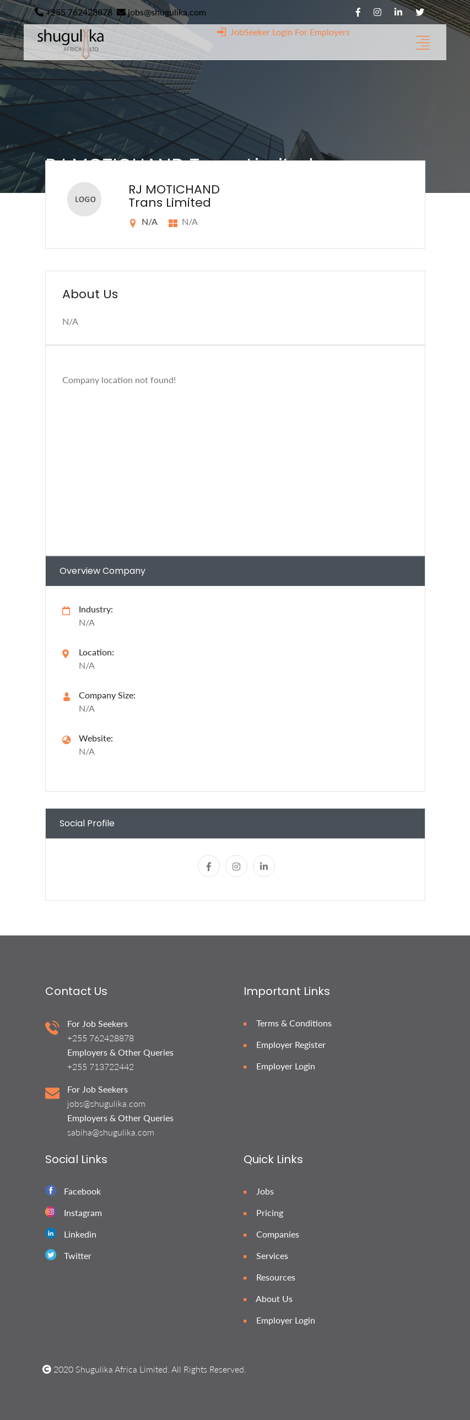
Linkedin (80, 1234)
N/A (87, 751)
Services (266, 1255)
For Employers (322, 31)
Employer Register (285, 1044)
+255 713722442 (100, 1066)
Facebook (82, 1191)
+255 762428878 (73, 12)
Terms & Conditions (288, 1023)
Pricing (263, 1212)
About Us (268, 1298)
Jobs (259, 1191)
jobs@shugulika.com (161, 12)
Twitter (77, 1255)
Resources (269, 1277)
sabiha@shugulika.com (110, 1132)
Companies (271, 1234)
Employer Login (279, 1066)
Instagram (83, 1212)
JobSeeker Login (255, 31)
